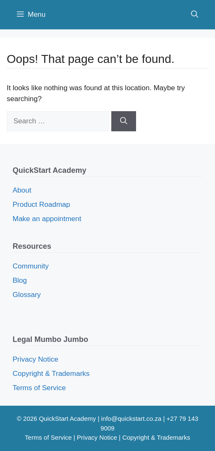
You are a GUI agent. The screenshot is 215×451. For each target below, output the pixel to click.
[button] (195, 14)
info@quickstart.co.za (131, 418)
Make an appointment (47, 219)
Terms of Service (39, 388)
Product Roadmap (41, 205)
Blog (20, 280)
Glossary (27, 295)
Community (31, 266)
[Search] (123, 121)
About (22, 190)
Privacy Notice (35, 359)
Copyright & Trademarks (51, 374)
